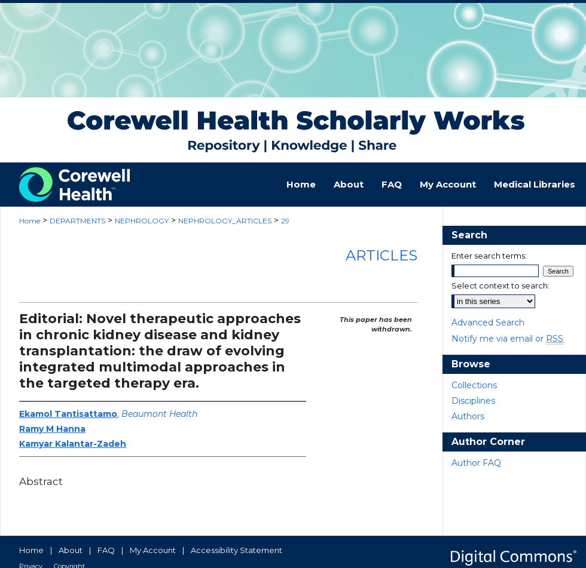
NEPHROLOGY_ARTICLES (224, 220)
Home (29, 220)
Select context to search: (500, 285)
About (71, 550)
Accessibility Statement (236, 550)
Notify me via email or (507, 338)
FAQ (106, 550)
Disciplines (473, 400)
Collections (474, 385)
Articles (381, 255)
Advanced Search (487, 322)
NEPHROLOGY (142, 220)
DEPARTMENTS (77, 220)
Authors (467, 416)
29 (285, 220)
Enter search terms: (489, 255)
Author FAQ (476, 463)
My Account (153, 550)
